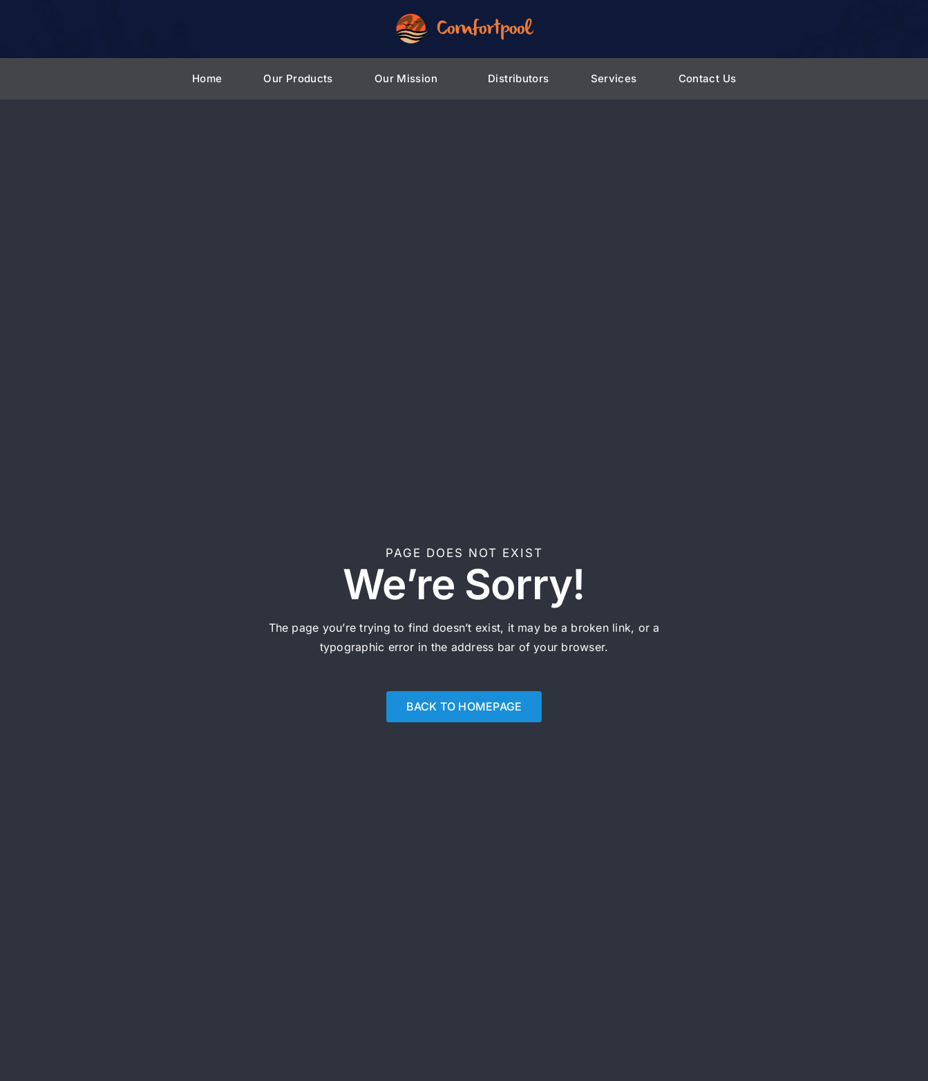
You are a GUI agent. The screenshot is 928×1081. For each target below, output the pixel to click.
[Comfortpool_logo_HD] (464, 19)
